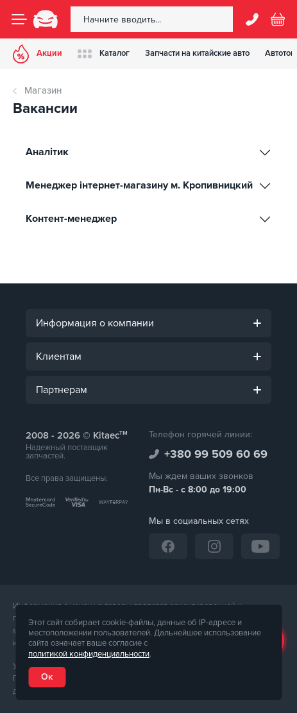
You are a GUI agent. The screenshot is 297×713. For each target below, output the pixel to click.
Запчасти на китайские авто (197, 53)
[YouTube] (260, 546)
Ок (47, 676)
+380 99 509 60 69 (215, 454)
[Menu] (19, 19)
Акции (37, 53)
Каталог (104, 53)
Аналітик (48, 152)
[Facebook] (168, 546)
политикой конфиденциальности (88, 654)
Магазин (43, 90)
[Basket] (277, 19)
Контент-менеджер (72, 218)
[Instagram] (214, 546)
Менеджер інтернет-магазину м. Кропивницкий (140, 185)
